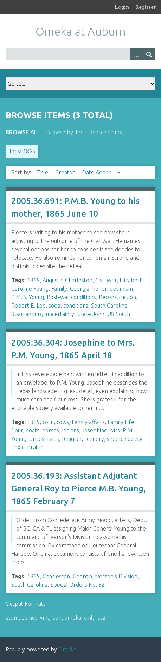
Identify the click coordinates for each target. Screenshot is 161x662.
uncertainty (60, 314)
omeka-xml (78, 618)
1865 (33, 280)
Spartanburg (27, 314)
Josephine (94, 430)
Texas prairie (27, 447)
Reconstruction (117, 297)
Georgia (79, 288)
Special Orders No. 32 (77, 584)
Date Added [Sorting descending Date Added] (97, 172)
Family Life (121, 422)
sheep (114, 439)
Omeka (67, 649)
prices (36, 439)
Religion (72, 439)
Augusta (52, 280)
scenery (94, 439)
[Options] (136, 54)
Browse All (23, 132)
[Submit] (149, 54)
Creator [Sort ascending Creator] (65, 172)
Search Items (105, 132)
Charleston (78, 280)
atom (12, 618)
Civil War (106, 280)
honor (99, 288)
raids (53, 439)
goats (32, 430)
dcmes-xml (35, 618)
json (57, 618)
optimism (121, 288)
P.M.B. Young (27, 297)
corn (48, 422)
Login (122, 7)
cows (63, 422)
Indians (70, 430)
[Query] (80, 54)
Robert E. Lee (28, 305)
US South (118, 314)
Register (145, 7)
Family (59, 288)
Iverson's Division (116, 576)
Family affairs (88, 422)
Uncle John (90, 314)
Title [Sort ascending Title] (43, 172)
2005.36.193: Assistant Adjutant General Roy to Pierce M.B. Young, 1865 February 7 (78, 488)
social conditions (68, 305)
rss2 (100, 618)
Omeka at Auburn (81, 31)
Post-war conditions (71, 297)
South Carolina (109, 305)
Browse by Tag (65, 132)
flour (17, 430)
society (133, 439)
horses (50, 430)
